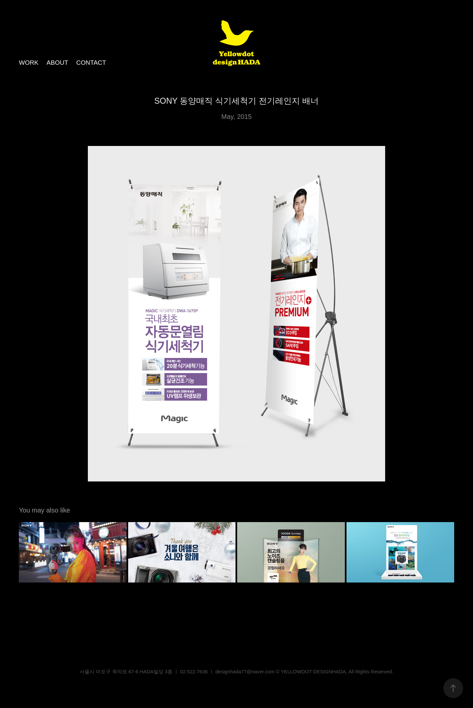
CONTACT (91, 62)
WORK (28, 62)
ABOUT (57, 62)
